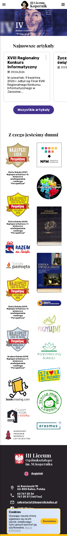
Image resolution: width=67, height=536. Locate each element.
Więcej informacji (20, 529)
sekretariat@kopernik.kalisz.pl (37, 502)
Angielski (37, 473)
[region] (33, 22)
